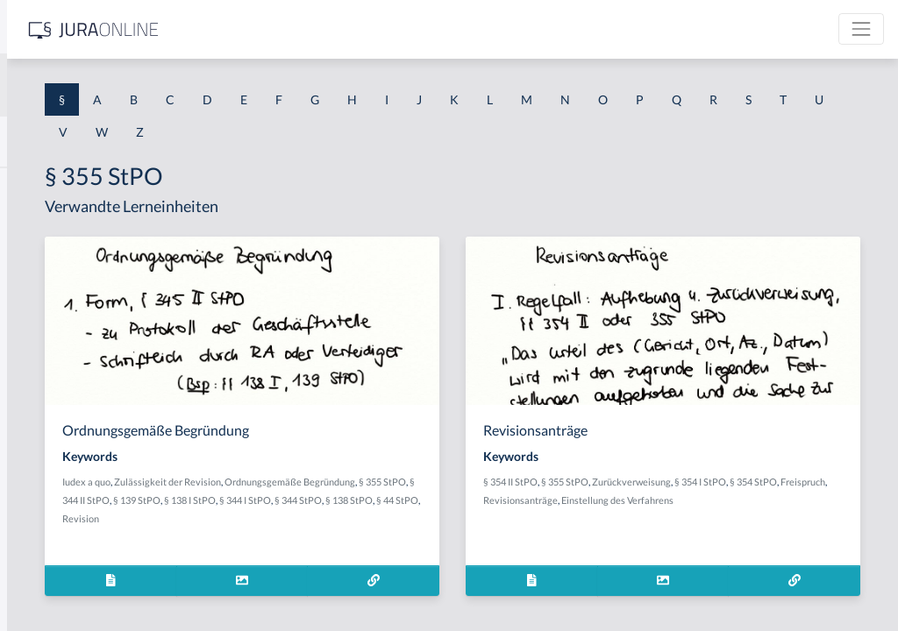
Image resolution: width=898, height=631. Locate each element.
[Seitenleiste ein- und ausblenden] (253, 26)
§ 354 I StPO (837, 481)
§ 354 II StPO (647, 481)
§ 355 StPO (390, 500)
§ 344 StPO (416, 518)
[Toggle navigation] (861, 29)
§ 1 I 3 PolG (44, 501)
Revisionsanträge (756, 500)
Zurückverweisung (768, 481)
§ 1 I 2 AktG (45, 422)
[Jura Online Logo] (367, 29)
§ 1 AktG (37, 186)
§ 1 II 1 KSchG (51, 580)
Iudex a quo (335, 481)
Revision (329, 536)
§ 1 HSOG (40, 344)
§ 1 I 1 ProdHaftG (61, 383)
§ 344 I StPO (363, 518)
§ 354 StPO (643, 500)
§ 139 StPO (499, 500)
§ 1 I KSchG (44, 541)
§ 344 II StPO (444, 500)
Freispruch (693, 500)
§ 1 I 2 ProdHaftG (61, 462)
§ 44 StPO (516, 518)
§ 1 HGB (36, 304)
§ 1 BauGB (42, 225)
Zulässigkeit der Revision (416, 481)
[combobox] (140, 85)
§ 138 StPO (467, 518)
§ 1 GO (32, 265)
